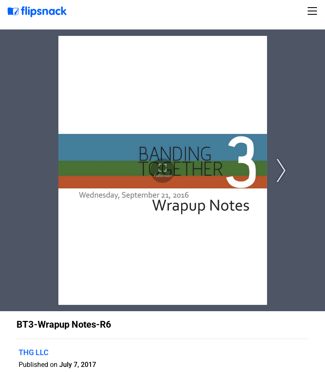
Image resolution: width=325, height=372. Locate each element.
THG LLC (34, 352)
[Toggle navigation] (313, 11)
